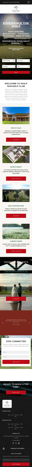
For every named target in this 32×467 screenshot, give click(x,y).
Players (18, 64)
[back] (2, 322)
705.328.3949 (16, 2)
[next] (29, 322)
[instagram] (19, 443)
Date (3, 58)
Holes (3, 64)
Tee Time (19, 58)
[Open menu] (28, 2)
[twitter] (16, 443)
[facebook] (13, 443)
